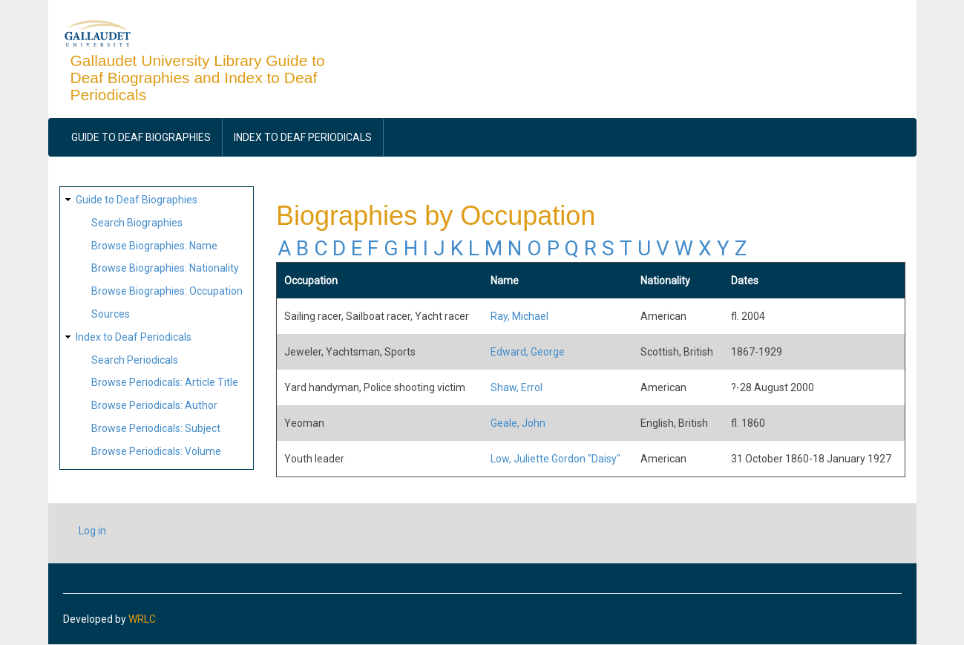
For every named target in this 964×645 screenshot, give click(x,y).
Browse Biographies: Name (154, 246)
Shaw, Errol (516, 387)
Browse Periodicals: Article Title (164, 382)
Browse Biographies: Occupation (167, 291)
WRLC (142, 619)
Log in (92, 531)
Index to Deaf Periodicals (303, 137)
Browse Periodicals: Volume (156, 451)
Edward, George (528, 352)
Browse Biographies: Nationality (165, 268)
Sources (110, 314)
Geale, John (518, 423)
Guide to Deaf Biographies (141, 137)
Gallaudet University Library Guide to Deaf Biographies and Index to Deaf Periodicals (198, 77)
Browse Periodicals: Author (154, 405)
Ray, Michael (519, 316)
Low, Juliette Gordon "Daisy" (555, 459)
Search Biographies (137, 223)
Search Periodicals (134, 360)
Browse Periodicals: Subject (155, 428)
